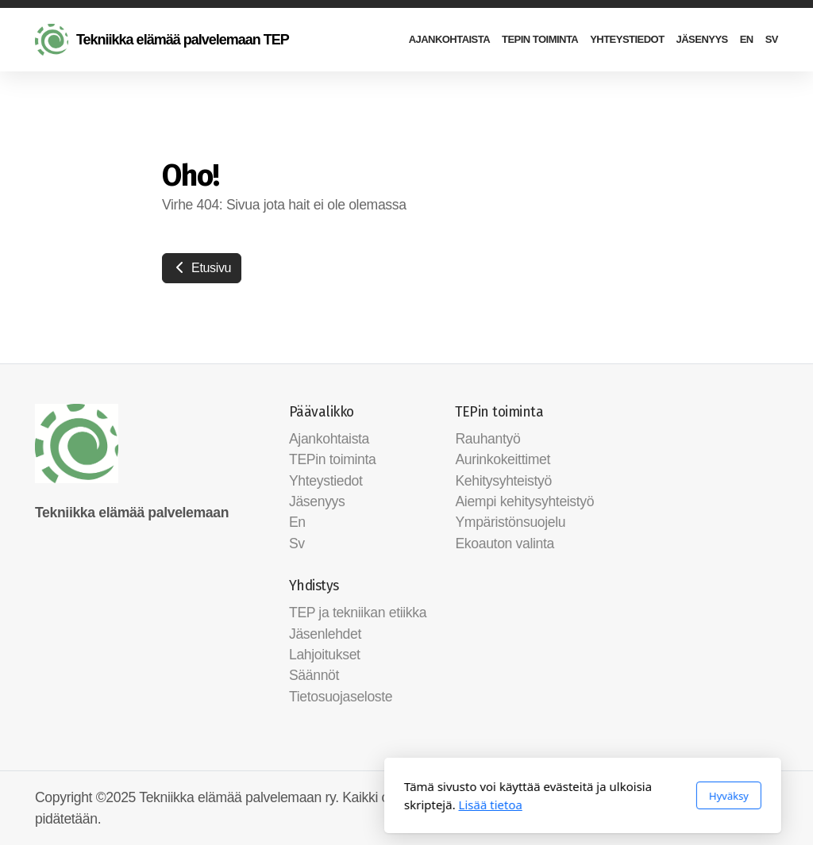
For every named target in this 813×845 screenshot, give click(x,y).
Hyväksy (552, 796)
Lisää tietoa (314, 804)
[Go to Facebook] (742, 799)
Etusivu (201, 268)
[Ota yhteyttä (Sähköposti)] (766, 799)
